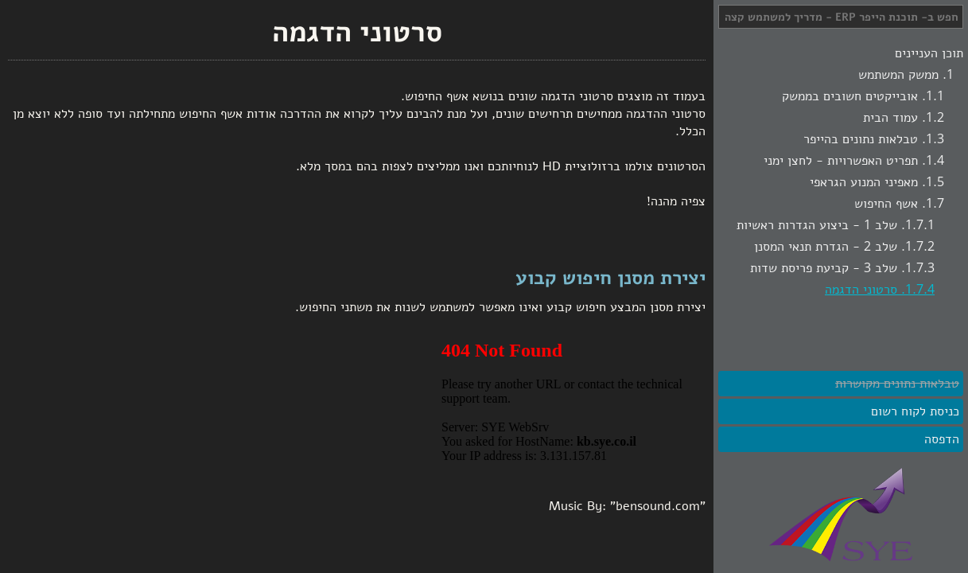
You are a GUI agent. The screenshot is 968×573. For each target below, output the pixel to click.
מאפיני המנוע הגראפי (864, 182)
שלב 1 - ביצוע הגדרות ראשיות (817, 225)
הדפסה (941, 439)
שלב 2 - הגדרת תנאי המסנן (825, 246)
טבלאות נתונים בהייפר (860, 139)
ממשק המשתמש (898, 75)
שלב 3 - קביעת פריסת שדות (823, 268)
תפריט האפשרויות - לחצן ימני (841, 161)
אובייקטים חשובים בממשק (850, 96)
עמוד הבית (890, 118)
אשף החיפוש (886, 203)
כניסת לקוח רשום (915, 411)
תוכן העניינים (929, 53)
